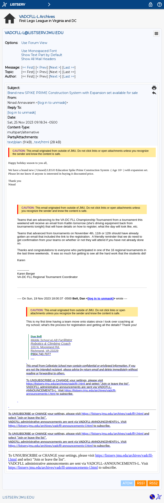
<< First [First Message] (28, 67)
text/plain (14, 142)
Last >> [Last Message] (69, 67)
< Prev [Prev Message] (42, 67)
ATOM (127, 483)
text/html (41, 142)
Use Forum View (34, 43)
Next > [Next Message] (55, 67)
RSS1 (141, 483)
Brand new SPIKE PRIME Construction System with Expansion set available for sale (72, 93)
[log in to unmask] (52, 103)
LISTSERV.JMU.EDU (18, 497)
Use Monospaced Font (39, 51)
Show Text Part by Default (41, 55)
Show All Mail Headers (38, 59)
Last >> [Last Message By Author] (69, 76)
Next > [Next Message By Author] (55, 76)
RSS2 (153, 483)
